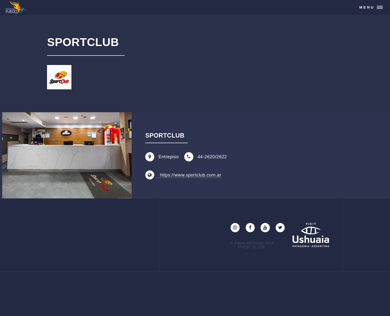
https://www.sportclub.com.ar (188, 174)
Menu (367, 7)
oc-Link (258, 246)
